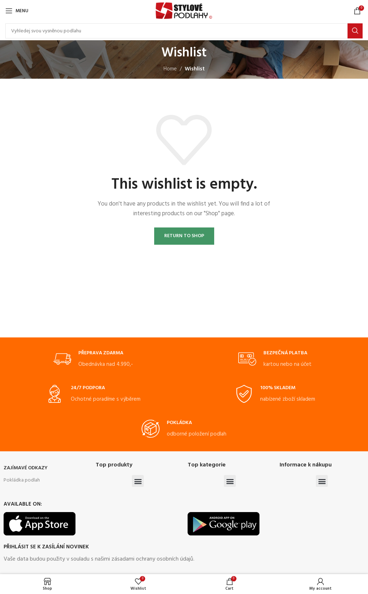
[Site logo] (184, 10)
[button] (138, 481)
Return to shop (184, 236)
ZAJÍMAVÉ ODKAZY (25, 468)
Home (170, 69)
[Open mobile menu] (17, 11)
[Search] (184, 30)
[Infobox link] (93, 359)
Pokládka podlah (22, 480)
